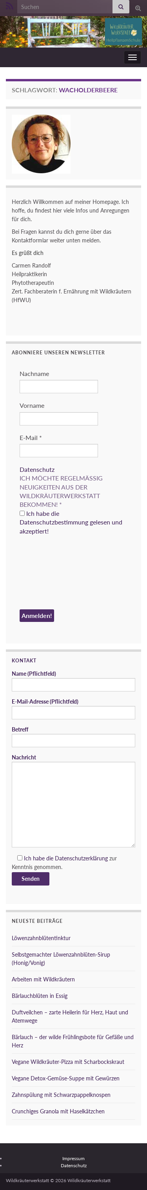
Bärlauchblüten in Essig (39, 995)
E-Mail (31, 437)
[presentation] (52, 573)
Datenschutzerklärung (81, 858)
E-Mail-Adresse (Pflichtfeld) (73, 708)
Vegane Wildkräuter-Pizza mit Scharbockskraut (68, 1061)
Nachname (34, 373)
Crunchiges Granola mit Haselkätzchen (58, 1111)
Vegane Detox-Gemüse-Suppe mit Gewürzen (66, 1078)
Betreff (73, 736)
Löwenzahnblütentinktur (41, 938)
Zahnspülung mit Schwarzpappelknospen (61, 1094)
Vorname (32, 405)
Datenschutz (37, 469)
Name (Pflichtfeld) (73, 680)
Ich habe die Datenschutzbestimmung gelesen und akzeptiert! (71, 522)
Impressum (73, 1158)
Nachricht (73, 800)
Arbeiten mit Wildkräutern (43, 979)
